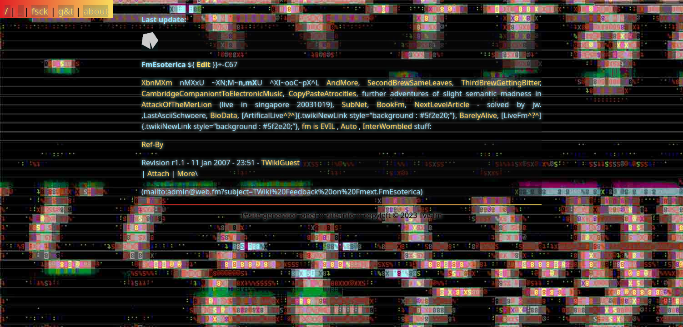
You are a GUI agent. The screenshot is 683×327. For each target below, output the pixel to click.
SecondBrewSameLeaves (409, 83)
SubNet (354, 104)
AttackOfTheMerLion (176, 104)
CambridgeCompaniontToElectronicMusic (212, 94)
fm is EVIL (318, 126)
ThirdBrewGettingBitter (500, 83)
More (186, 173)
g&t (65, 11)
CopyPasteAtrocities (322, 94)
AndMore (342, 83)
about (95, 11)
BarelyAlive (478, 115)
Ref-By (152, 144)
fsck (39, 11)
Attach (158, 173)
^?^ (289, 115)
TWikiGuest (280, 163)
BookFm (391, 104)
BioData (223, 115)
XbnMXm (156, 83)
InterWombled (387, 126)
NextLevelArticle (441, 104)
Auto (349, 126)
